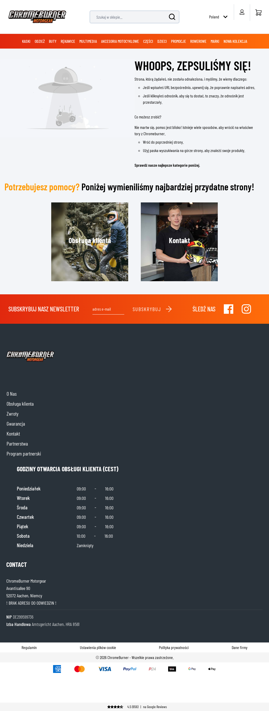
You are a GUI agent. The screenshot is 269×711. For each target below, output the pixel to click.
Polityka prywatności (174, 647)
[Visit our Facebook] (228, 309)
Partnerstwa (17, 443)
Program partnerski (24, 453)
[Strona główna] (258, 12)
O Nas (12, 393)
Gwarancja (16, 423)
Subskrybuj (152, 309)
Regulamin (29, 647)
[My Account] (242, 12)
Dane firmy (239, 647)
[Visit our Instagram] (246, 309)
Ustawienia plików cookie (98, 647)
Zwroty (12, 413)
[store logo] (37, 17)
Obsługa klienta (20, 403)
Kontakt (13, 433)
